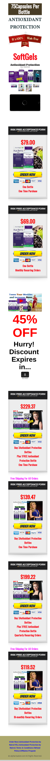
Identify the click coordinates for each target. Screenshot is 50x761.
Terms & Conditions (24, 748)
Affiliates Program (28, 751)
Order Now (13, 742)
